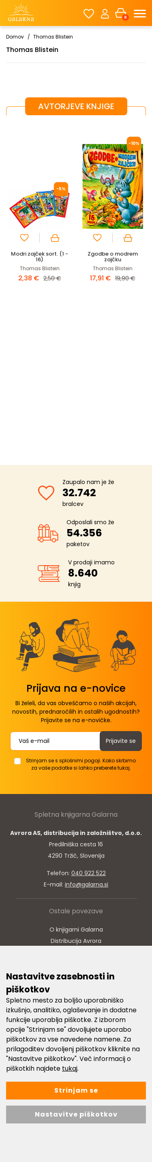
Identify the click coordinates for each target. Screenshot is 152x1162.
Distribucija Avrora (76, 941)
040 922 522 (88, 873)
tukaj (69, 1068)
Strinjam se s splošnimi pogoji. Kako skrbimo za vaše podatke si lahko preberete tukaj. (81, 764)
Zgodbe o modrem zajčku (113, 256)
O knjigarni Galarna (76, 929)
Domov (15, 36)
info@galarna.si (86, 884)
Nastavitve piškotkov (76, 1114)
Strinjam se (76, 1090)
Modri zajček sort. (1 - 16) (39, 256)
